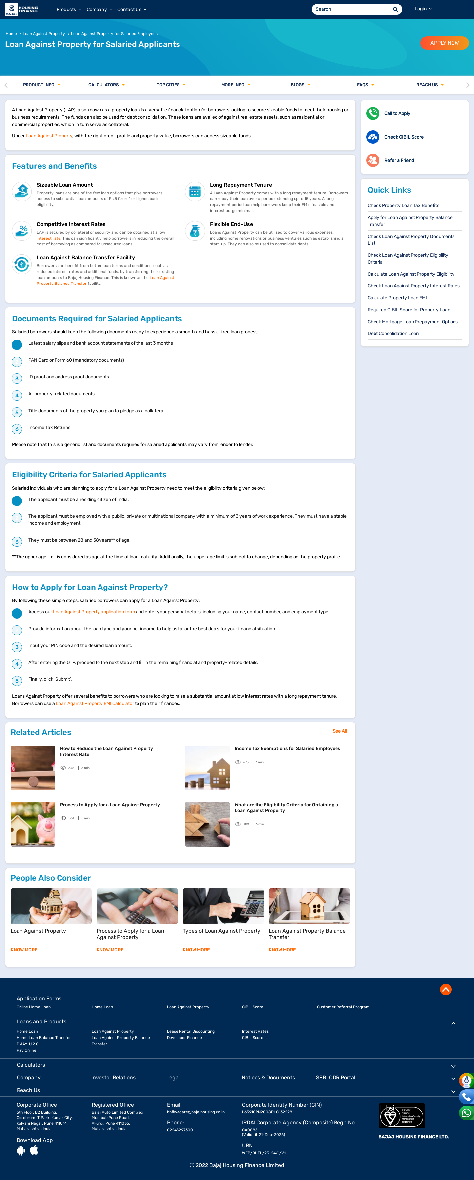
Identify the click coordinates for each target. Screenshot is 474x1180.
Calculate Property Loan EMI (397, 298)
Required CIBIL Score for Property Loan (409, 310)
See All (340, 731)
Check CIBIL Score (404, 137)
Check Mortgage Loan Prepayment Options (413, 322)
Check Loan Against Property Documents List (411, 240)
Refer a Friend (399, 160)
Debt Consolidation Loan (393, 333)
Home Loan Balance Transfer (44, 1037)
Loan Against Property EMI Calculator (95, 703)
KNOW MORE (24, 950)
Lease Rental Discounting (191, 1031)
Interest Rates (255, 1031)
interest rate (48, 238)
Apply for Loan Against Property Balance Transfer (410, 221)
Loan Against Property (49, 136)
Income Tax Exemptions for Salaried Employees (287, 748)
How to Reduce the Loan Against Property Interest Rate (106, 751)
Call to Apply (397, 113)
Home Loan (102, 1007)
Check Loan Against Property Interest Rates (414, 286)
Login (423, 9)
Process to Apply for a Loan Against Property (110, 805)
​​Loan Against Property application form (94, 612)
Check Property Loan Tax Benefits (403, 205)
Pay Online (26, 1050)
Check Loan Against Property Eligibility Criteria (408, 258)
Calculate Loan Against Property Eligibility (411, 274)
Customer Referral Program (343, 1007)
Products (69, 9)
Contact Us (131, 9)
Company (99, 9)
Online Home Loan (34, 1007)
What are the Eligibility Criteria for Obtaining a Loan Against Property (286, 807)
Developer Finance (184, 1037)
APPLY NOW (444, 43)
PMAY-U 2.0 (28, 1044)
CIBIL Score (252, 1007)
